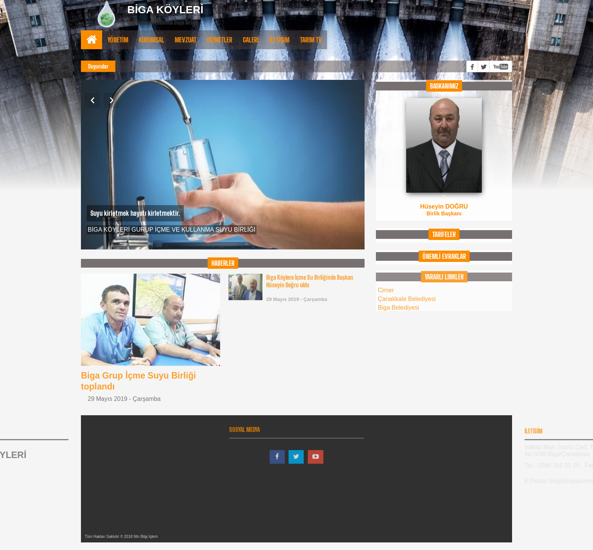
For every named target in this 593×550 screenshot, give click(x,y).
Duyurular (98, 66)
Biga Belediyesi (398, 303)
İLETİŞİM (279, 40)
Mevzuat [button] (185, 40)
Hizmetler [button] (219, 40)
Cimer (386, 286)
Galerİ (251, 40)
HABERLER (222, 263)
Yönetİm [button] (117, 40)
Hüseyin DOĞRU (444, 206)
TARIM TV (311, 40)
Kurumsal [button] (151, 40)
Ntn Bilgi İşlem (146, 536)
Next (111, 100)
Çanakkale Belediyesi (407, 294)
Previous (92, 100)
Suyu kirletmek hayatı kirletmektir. (135, 213)
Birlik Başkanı (444, 213)
